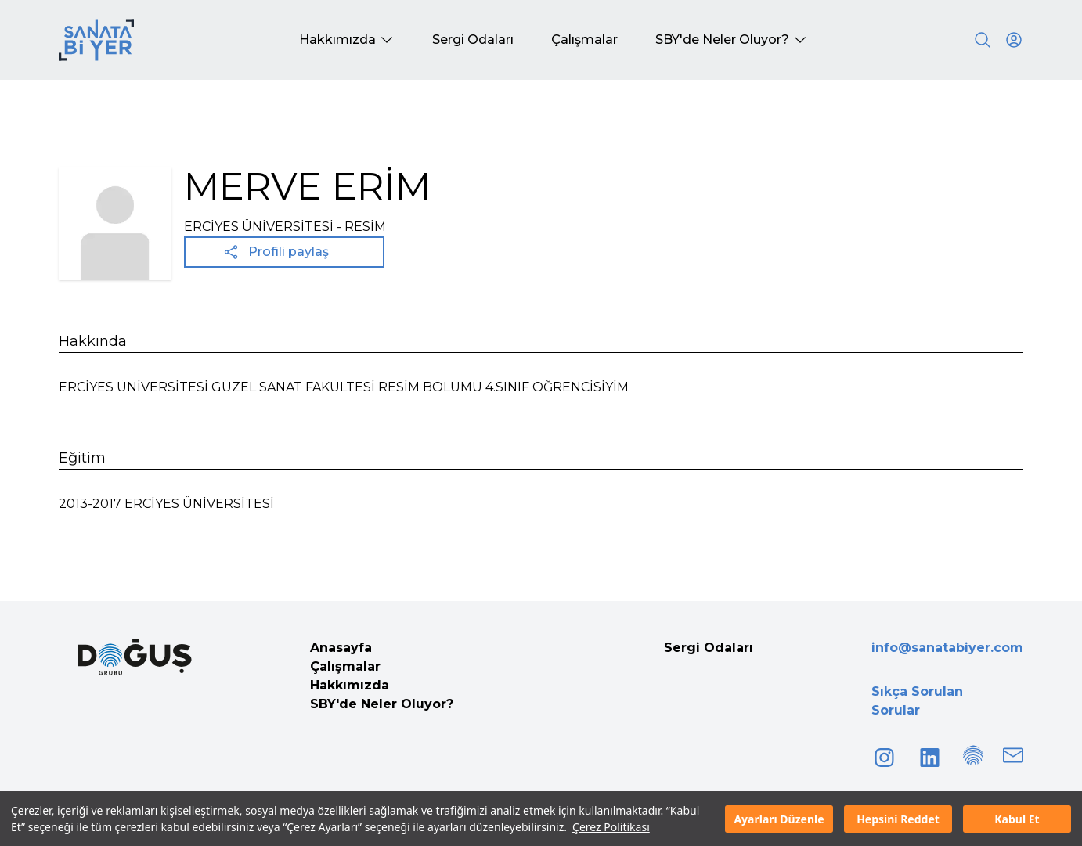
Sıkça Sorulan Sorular (917, 701)
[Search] (982, 40)
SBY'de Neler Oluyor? (381, 704)
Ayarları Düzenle (779, 819)
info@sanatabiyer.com (947, 647)
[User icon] (1013, 40)
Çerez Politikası (611, 826)
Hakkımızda (349, 685)
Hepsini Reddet (898, 819)
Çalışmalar (345, 666)
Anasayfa (341, 647)
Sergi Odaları (708, 647)
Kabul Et (1016, 819)
